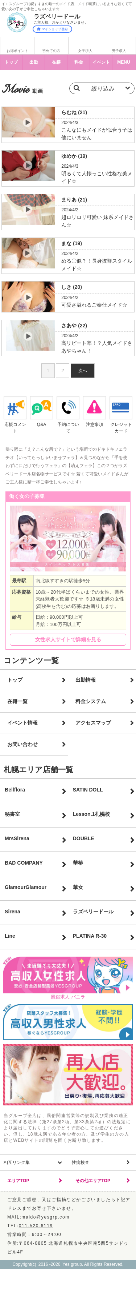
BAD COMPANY (24, 863)
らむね (74, 112)
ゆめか (74, 156)
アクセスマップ (93, 723)
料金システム (90, 701)
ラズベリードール (93, 911)
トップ (11, 62)
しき (71, 287)
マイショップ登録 (52, 29)
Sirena (12, 911)
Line (10, 936)
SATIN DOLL (88, 790)
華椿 (78, 863)
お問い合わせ (22, 744)
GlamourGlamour (25, 887)
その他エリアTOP (92, 1180)
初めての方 (51, 51)
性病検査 (80, 1162)
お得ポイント (17, 51)
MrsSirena (17, 838)
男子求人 (119, 51)
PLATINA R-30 (90, 936)
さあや (74, 325)
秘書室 (12, 814)
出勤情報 (85, 680)
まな (71, 243)
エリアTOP (18, 1180)
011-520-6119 (36, 1225)
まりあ (74, 200)
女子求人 (85, 51)
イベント (101, 62)
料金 (78, 62)
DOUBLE (83, 838)
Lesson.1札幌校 (91, 814)
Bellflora (15, 790)
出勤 (33, 62)
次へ (82, 370)
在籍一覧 (17, 701)
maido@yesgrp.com (45, 1217)
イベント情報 (22, 723)
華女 (78, 887)
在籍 (56, 62)
